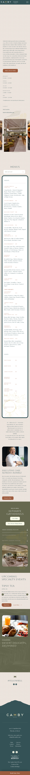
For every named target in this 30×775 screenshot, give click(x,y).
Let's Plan (15, 518)
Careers (18, 742)
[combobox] (14, 172)
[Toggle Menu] (27, 2)
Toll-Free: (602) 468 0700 (15, 735)
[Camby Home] (6, 2)
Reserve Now (7, 498)
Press (11, 746)
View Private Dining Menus (15, 523)
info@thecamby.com (15, 737)
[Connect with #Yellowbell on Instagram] (15, 680)
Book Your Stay (15, 773)
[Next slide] (26, 135)
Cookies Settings (14, 766)
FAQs (11, 742)
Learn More (16, 605)
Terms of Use (15, 764)
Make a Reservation (10, 70)
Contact (12, 744)
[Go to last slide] (4, 135)
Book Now (6, 605)
